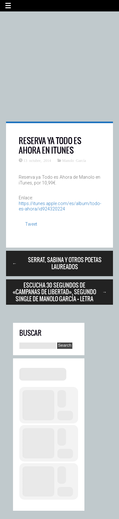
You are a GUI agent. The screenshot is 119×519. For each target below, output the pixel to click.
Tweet (31, 224)
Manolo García (74, 160)
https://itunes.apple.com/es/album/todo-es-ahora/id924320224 (60, 206)
